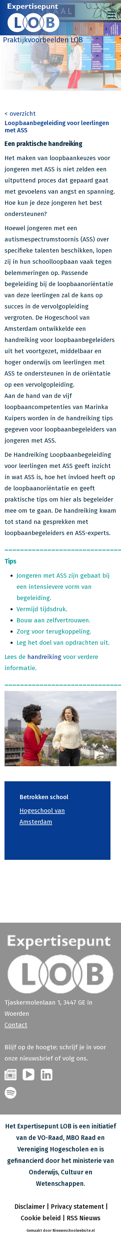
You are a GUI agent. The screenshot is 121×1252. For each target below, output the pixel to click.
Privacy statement (77, 1207)
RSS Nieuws (83, 1218)
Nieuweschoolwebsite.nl (74, 1230)
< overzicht (20, 114)
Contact (16, 1025)
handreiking (44, 657)
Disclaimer (29, 1207)
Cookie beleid (41, 1218)
